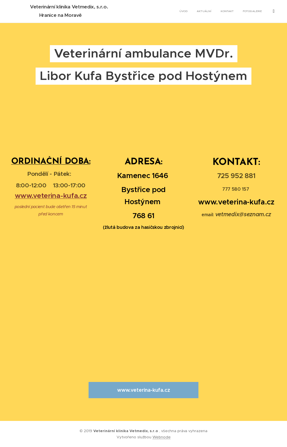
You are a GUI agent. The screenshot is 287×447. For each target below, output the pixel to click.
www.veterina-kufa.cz (51, 195)
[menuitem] (243, 11)
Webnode (161, 437)
